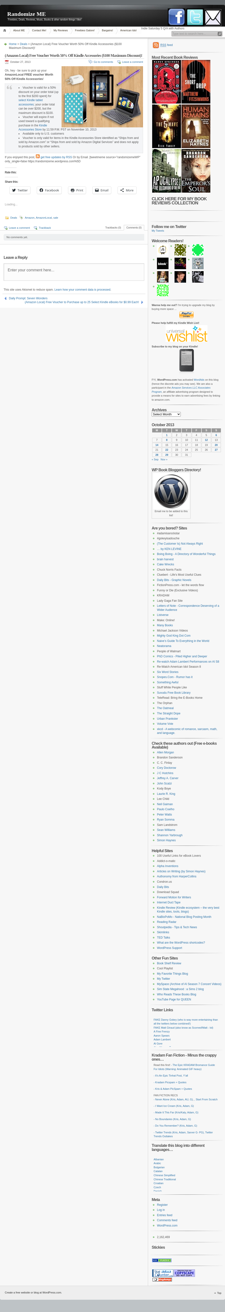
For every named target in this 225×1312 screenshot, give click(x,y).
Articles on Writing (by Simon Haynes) (181, 871)
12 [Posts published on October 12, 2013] (206, 439)
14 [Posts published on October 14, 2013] (157, 445)
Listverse (163, 615)
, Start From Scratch (206, 1099)
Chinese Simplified (164, 1175)
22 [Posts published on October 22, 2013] (166, 449)
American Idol (128, 30)
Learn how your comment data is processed (82, 289)
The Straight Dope (168, 713)
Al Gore (158, 1043)
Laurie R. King (166, 794)
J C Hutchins (165, 773)
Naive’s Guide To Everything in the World (183, 641)
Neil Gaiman (165, 804)
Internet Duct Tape (169, 902)
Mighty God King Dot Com (173, 635)
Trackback (45, 227)
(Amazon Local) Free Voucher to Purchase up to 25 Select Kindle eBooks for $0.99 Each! (82, 302)
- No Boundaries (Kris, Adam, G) (172, 1119)
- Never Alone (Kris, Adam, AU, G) (173, 1099)
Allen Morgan (165, 752)
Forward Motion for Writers (174, 897)
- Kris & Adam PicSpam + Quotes (173, 1088)
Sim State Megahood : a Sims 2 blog (180, 989)
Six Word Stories (167, 672)
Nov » (164, 459)
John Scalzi (164, 783)
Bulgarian (159, 1167)
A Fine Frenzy (162, 1031)
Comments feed (167, 1220)
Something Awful (167, 682)
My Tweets (158, 230)
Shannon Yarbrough (169, 835)
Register (162, 1205)
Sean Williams (166, 830)
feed (166, 45)
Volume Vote (165, 723)
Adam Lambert (162, 1039)
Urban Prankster (167, 718)
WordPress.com (167, 1225)
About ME (19, 30)
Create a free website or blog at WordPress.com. (33, 1292)
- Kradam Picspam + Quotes (170, 1082)
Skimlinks (163, 932)
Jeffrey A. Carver (167, 778)
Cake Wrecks (165, 564)
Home (5, 30)
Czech (157, 1187)
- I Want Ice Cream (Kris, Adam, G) (174, 1105)
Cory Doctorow (166, 768)
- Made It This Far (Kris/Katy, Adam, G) (176, 1112)
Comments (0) (134, 227)
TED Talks (163, 937)
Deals (23, 44)
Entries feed (164, 1215)
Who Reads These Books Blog (176, 994)
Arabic (157, 1163)
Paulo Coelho (165, 809)
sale (55, 217)
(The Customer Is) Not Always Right (180, 543)
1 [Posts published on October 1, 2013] (167, 435)
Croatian (158, 1183)
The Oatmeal (165, 708)
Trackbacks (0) (113, 227)
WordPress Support (169, 948)
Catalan (158, 1171)
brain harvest (165, 559)
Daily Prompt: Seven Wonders (28, 298)
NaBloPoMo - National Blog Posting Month (184, 917)
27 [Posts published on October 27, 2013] (216, 449)
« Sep (155, 459)
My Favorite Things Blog (172, 973)
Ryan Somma (166, 819)
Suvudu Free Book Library (173, 692)
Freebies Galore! (85, 30)
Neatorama (164, 646)
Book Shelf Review (169, 963)
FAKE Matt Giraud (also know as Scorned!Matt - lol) (183, 1027)
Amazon (29, 217)
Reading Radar (166, 922)
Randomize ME (26, 14)
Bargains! (107, 30)
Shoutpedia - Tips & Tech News (177, 927)
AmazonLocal (44, 217)
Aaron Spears (161, 1035)
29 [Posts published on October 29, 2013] (166, 454)
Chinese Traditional (165, 1179)
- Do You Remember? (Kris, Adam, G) (175, 1125)
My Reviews (61, 30)
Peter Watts (164, 814)
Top (219, 1293)
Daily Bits (163, 887)
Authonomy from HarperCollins (176, 876)
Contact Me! (39, 30)
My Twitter (163, 978)
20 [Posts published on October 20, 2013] (216, 445)
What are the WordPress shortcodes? (181, 942)
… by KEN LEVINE (169, 549)
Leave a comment (132, 61)
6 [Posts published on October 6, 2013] (216, 435)
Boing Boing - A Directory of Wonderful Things (186, 554)
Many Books (165, 625)
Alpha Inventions (167, 866)
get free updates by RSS (56, 157)
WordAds (199, 379)
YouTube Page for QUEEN (174, 999)
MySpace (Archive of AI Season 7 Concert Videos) (189, 984)
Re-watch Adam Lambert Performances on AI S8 (188, 661)
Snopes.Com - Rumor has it (175, 677)
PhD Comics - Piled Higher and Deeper (182, 656)
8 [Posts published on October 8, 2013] (167, 439)
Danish (158, 1191)
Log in (161, 1210)
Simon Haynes (166, 840)
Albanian (159, 1159)
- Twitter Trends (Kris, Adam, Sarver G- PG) (179, 1132)
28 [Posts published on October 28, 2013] (157, 454)
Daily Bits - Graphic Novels (174, 580)
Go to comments (103, 61)
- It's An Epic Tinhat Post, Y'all (171, 1075)
